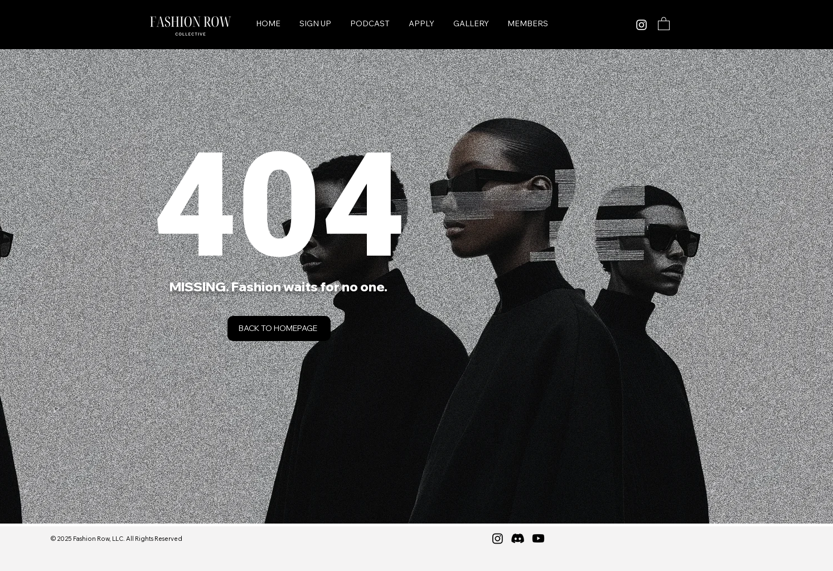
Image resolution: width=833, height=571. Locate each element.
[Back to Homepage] (279, 328)
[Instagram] (641, 25)
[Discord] (518, 538)
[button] (664, 23)
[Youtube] (538, 538)
